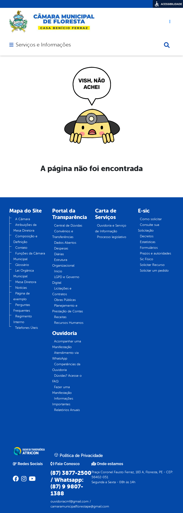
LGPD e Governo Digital (65, 279)
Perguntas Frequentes (21, 307)
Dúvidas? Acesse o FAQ (67, 378)
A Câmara (22, 219)
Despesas (61, 248)
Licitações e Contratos (61, 291)
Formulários (149, 247)
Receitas (60, 317)
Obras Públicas (65, 300)
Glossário (22, 265)
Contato (21, 247)
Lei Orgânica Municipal (23, 273)
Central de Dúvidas (68, 225)
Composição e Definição (25, 239)
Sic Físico (146, 259)
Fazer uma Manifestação (62, 390)
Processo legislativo (111, 237)
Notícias (21, 288)
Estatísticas (147, 242)
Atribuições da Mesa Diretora (24, 227)
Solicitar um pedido (154, 270)
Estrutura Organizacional (63, 262)
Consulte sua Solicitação (148, 227)
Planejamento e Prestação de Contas (67, 308)
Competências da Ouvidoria (66, 367)
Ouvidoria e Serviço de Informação (110, 228)
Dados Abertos (65, 242)
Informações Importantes (62, 401)
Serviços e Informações (43, 45)
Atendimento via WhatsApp (65, 355)
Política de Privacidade (78, 455)
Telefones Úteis (26, 328)
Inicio (58, 271)
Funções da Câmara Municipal (29, 256)
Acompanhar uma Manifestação (66, 344)
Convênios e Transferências (62, 234)
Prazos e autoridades (155, 253)
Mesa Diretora (25, 282)
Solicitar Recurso (152, 265)
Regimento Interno (22, 319)
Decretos (146, 236)
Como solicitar (151, 219)
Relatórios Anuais (67, 410)
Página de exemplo (21, 296)
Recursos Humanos (68, 323)
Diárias (59, 254)
